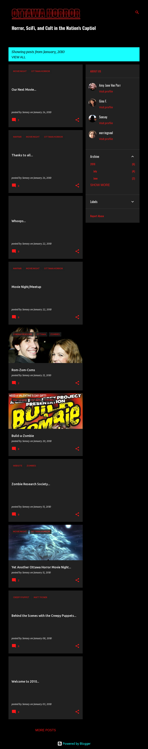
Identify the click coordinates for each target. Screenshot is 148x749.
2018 (92, 164)
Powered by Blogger (74, 743)
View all (19, 57)
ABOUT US (95, 71)
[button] (77, 120)
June (95, 178)
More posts (45, 730)
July (95, 171)
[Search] (137, 12)
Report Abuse (97, 216)
